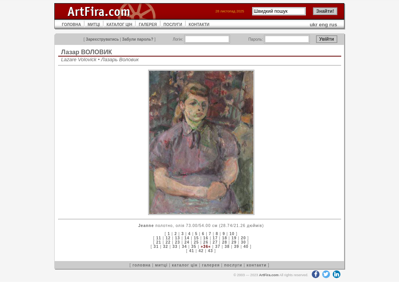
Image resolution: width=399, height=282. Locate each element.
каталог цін (184, 265)
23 (177, 242)
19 (234, 238)
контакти (257, 265)
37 (217, 246)
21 (158, 242)
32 (165, 246)
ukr (314, 25)
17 (215, 238)
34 (184, 246)
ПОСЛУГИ (173, 24)
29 (234, 242)
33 (175, 246)
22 (168, 242)
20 (243, 238)
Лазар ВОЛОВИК (86, 52)
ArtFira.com (269, 275)
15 (196, 238)
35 (193, 246)
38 (227, 246)
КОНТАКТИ (199, 24)
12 (168, 238)
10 (232, 234)
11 (158, 238)
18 (224, 238)
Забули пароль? (138, 39)
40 (246, 246)
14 (187, 238)
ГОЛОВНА (71, 24)
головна (142, 265)
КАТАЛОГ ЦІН (119, 24)
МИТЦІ (94, 24)
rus (333, 25)
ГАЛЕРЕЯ (148, 24)
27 (215, 242)
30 (243, 242)
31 (156, 246)
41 (191, 251)
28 (224, 242)
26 (205, 242)
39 (236, 246)
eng (323, 25)
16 (205, 238)
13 (177, 238)
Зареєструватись (102, 39)
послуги (233, 265)
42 (201, 251)
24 (187, 242)
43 (210, 251)
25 (196, 242)
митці (161, 265)
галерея (211, 265)
